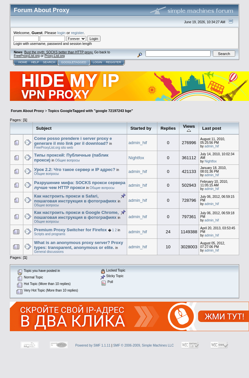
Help (35, 62)
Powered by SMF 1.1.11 (92, 345)
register (77, 32)
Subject (44, 128)
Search (49, 62)
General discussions (49, 252)
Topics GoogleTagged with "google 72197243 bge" (90, 111)
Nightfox (136, 157)
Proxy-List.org (54, 56)
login (61, 32)
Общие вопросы (67, 160)
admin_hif (137, 142)
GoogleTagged (73, 62)
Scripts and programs (49, 234)
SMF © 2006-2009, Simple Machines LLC (143, 345)
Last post (211, 128)
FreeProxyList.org (27, 56)
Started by (140, 128)
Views (189, 128)
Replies (168, 128)
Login (97, 62)
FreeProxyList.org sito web (53, 147)
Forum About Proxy (27, 111)
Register (113, 62)
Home (22, 62)
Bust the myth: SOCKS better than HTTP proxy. (58, 52)
